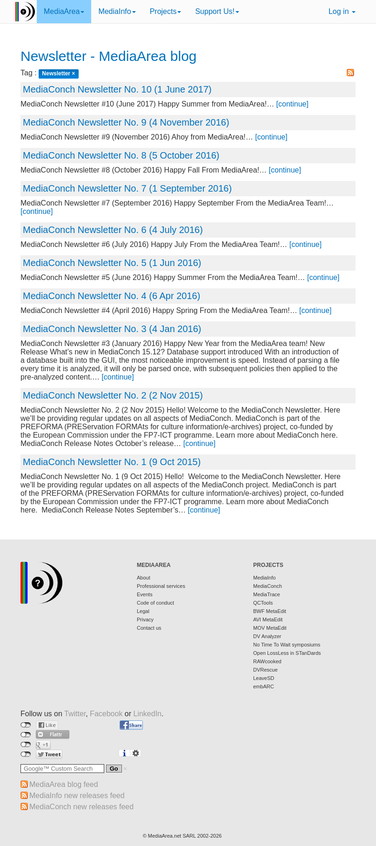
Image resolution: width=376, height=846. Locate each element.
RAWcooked (267, 661)
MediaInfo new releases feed (77, 795)
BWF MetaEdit (269, 611)
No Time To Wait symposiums (286, 644)
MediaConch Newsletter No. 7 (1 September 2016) (127, 188)
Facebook (106, 714)
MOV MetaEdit (270, 628)
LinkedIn (148, 714)
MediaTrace (266, 594)
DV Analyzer (267, 636)
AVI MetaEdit (267, 619)
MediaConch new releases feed (81, 807)
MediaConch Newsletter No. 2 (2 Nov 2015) (113, 395)
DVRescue (265, 670)
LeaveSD (263, 678)
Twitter (75, 714)
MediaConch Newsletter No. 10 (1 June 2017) (117, 89)
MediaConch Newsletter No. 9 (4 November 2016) (126, 122)
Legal (143, 611)
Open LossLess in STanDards (287, 653)
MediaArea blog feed (63, 784)
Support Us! (217, 11)
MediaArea (64, 11)
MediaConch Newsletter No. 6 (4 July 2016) (113, 230)
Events (145, 594)
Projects (165, 11)
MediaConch (267, 586)
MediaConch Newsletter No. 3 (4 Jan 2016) (112, 329)
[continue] (292, 104)
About (143, 577)
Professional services (161, 586)
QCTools (263, 603)
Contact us (149, 628)
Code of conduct (155, 603)
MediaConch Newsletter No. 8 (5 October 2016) (121, 155)
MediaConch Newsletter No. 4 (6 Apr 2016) (111, 296)
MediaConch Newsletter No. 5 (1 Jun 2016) (112, 263)
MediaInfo (116, 11)
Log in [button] (342, 11)
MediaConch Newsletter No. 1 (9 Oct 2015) (112, 462)
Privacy (145, 619)
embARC (263, 686)
